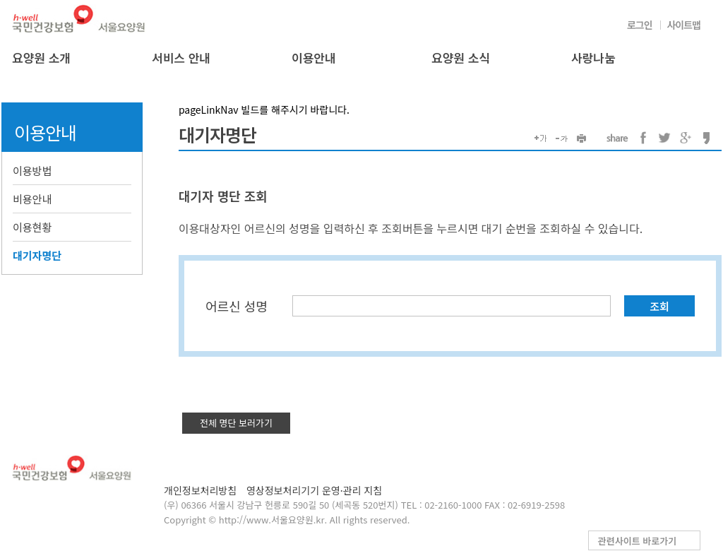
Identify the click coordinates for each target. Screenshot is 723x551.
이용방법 (32, 170)
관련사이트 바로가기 (637, 540)
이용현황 (32, 227)
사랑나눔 (593, 57)
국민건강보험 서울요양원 (79, 18)
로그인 (639, 25)
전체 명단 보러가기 (236, 422)
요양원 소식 (460, 57)
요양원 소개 (41, 57)
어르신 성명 (236, 306)
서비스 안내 (181, 57)
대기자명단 (37, 255)
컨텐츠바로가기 (0, 0)
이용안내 (314, 57)
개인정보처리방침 (200, 490)
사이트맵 (683, 25)
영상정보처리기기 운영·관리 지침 (314, 490)
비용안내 (32, 198)
